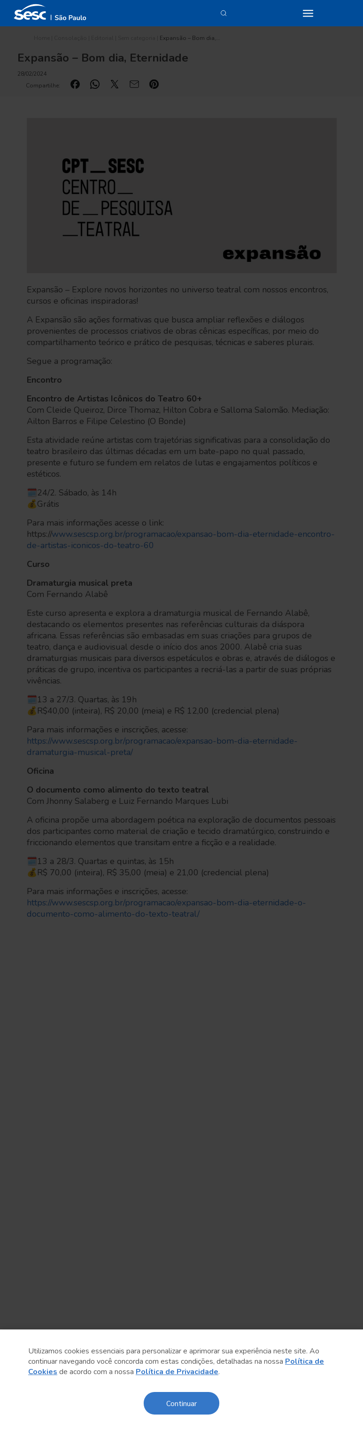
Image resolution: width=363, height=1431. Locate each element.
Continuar (181, 1403)
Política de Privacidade (177, 1372)
